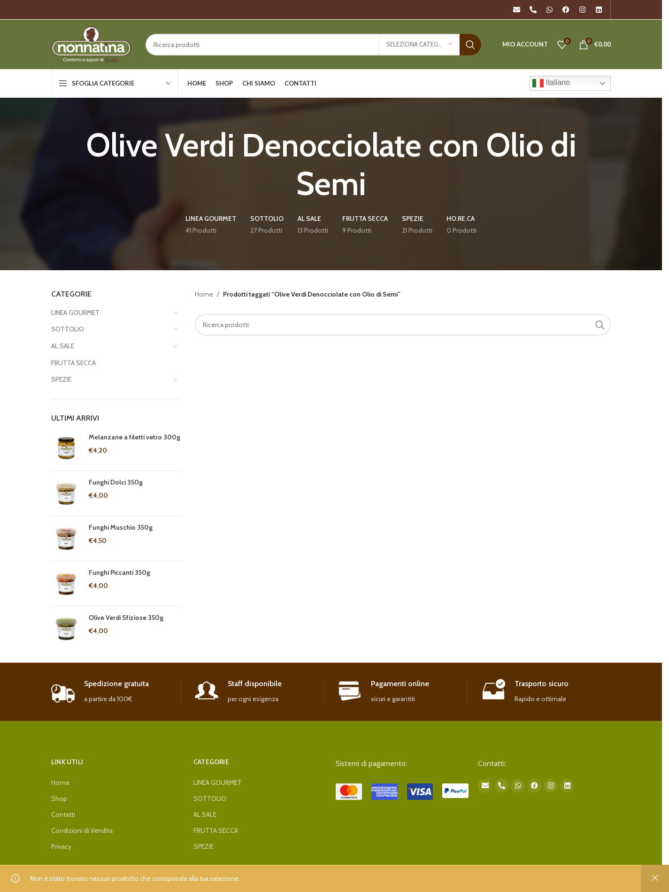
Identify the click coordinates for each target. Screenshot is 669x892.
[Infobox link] (115, 691)
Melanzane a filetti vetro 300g (134, 437)
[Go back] (39, 164)
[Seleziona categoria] (419, 45)
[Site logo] (91, 43)
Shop (59, 798)
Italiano (551, 83)
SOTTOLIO (67, 329)
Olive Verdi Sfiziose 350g (126, 617)
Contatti (63, 814)
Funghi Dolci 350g (116, 482)
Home (204, 294)
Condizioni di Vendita (82, 830)
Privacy (61, 846)
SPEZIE (61, 379)
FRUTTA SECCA (73, 363)
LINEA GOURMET (75, 312)
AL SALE (62, 346)
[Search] (313, 44)
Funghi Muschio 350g (121, 527)
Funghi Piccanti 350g (119, 572)
